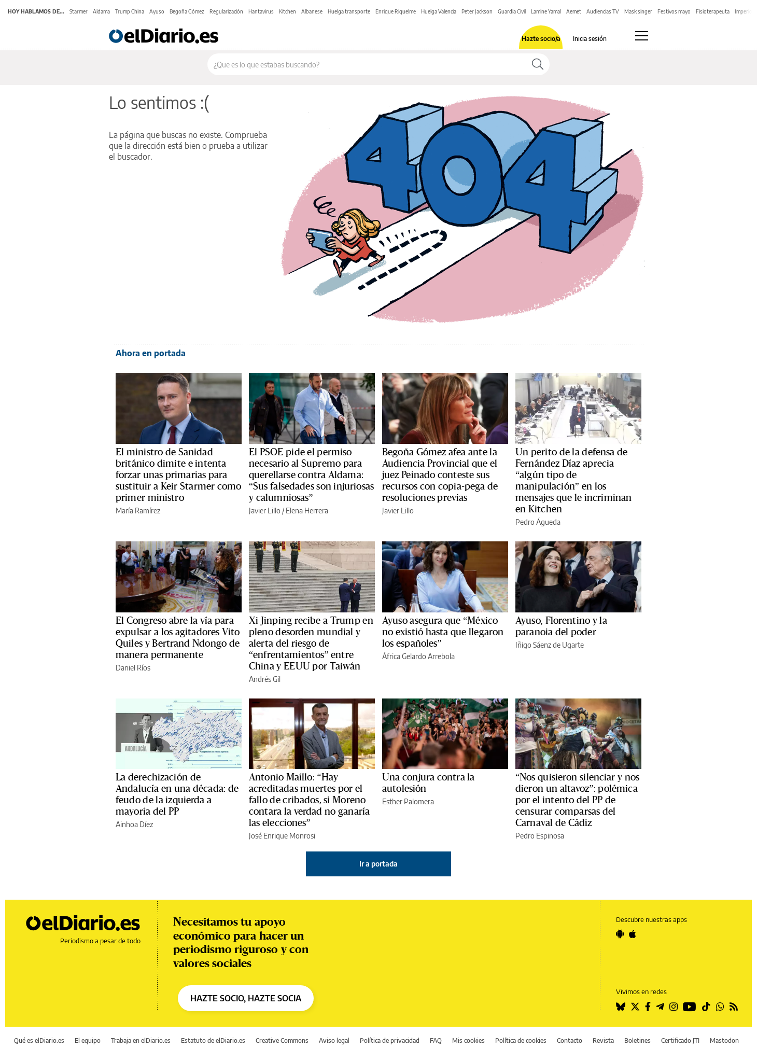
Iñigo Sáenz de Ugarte (549, 644)
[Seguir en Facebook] (648, 1006)
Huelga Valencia (438, 11)
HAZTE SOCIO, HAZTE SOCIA (245, 998)
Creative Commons (282, 1040)
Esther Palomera (408, 801)
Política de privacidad (389, 1040)
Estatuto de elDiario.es (213, 1040)
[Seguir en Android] (620, 934)
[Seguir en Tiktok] (706, 1006)
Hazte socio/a (541, 39)
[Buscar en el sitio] (366, 64)
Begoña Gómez (187, 11)
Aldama (101, 11)
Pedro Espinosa (539, 835)
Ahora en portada (151, 353)
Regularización (226, 11)
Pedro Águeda (537, 522)
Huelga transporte (349, 11)
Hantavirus (261, 11)
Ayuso (156, 11)
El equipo (88, 1040)
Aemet (573, 11)
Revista (603, 1040)
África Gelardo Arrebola (418, 656)
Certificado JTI (680, 1040)
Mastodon (724, 1040)
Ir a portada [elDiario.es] (378, 863)
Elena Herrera (307, 510)
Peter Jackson (477, 11)
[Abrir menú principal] (641, 35)
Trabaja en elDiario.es (141, 1040)
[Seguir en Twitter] (635, 1006)
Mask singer (638, 11)
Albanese (312, 11)
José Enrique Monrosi (282, 835)
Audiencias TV (602, 11)
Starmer (78, 11)
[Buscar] (538, 64)
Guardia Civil (512, 11)
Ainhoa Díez (134, 824)
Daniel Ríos (133, 667)
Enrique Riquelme (395, 11)
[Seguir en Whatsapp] (720, 1006)
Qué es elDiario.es (39, 1040)
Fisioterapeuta (713, 11)
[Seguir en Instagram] (673, 1006)
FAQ (436, 1040)
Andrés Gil (265, 679)
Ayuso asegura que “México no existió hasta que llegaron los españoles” (442, 632)
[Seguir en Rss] (734, 1006)
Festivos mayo (674, 11)
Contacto (569, 1040)
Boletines (637, 1040)
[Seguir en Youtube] (689, 1006)
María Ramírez (138, 510)
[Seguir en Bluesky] (620, 1006)
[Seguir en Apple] (632, 934)
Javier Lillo (265, 510)
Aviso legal (334, 1040)
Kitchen (287, 11)
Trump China (129, 11)
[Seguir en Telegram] (660, 1006)
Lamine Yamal (546, 11)
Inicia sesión (590, 39)
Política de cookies (520, 1040)
